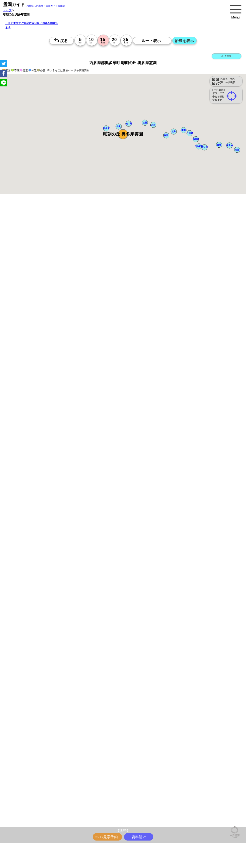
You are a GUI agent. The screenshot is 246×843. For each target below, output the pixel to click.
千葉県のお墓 (211, 812)
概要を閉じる (65, 270)
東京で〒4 (99, 770)
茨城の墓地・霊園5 (163, 796)
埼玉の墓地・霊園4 (193, 791)
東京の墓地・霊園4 (136, 791)
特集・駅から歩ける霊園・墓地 (145, 738)
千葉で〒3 (68, 770)
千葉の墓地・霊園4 (220, 791)
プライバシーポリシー (26, 823)
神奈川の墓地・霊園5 (80, 796)
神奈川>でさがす (144, 775)
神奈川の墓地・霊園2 (107, 786)
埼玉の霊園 (159, 823)
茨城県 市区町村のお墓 (59, 812)
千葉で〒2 (216, 765)
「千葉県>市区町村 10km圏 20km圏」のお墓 (41, 807)
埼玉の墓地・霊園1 (212, 781)
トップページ (39, 733)
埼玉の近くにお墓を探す (133, 817)
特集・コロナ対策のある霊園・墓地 (190, 738)
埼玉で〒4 (134, 770)
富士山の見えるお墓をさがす (108, 744)
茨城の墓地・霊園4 (24, 796)
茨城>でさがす (209, 775)
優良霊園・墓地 (22, 685)
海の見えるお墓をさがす (145, 744)
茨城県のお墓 (231, 812)
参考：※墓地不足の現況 (132, 399)
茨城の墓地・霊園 (129, 781)
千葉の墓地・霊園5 (136, 796)
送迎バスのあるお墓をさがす (182, 744)
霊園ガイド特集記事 (25, 738)
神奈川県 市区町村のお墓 (181, 807)
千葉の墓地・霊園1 (24, 786)
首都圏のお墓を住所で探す (94, 812)
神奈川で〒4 (117, 770)
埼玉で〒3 (53, 770)
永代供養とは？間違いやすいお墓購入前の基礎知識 (160, 733)
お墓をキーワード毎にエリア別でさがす (178, 749)
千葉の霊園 (142, 823)
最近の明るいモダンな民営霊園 (102, 738)
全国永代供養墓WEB (209, 733)
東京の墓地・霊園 (24, 781)
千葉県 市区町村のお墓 (27, 812)
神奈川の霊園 (124, 823)
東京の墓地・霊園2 (79, 786)
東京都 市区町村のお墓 (147, 807)
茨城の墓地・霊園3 (109, 791)
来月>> (150, 479)
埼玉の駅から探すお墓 (139, 754)
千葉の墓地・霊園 (103, 781)
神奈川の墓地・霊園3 (26, 791)
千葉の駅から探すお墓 (170, 754)
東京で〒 (93, 765)
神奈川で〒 (109, 765)
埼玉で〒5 (214, 770)
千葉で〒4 (149, 770)
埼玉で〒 (124, 765)
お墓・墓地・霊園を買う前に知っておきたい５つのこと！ (87, 733)
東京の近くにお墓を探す (28, 817)
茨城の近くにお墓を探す (168, 817)
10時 (156, 506)
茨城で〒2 (232, 765)
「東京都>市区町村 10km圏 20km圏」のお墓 (41, 802)
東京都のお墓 (149, 812)
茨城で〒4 (165, 770)
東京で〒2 (167, 765)
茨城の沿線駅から (24, 765)
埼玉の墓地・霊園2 (136, 786)
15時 (156, 517)
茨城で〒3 (84, 770)
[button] (123, 134)
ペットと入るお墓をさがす (29, 744)
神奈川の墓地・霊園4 (164, 791)
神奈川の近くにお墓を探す (64, 817)
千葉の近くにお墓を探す (99, 817)
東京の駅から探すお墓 (73, 754)
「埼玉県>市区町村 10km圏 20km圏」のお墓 (164, 802)
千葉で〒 (138, 765)
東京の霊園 (105, 823)
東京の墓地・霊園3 (217, 786)
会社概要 (220, 817)
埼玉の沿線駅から (184, 759)
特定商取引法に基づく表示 (61, 823)
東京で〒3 (19, 770)
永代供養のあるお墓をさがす (68, 744)
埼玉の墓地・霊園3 (55, 791)
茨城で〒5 (19, 775)
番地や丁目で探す (189, 796)
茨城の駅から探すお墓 (201, 754)
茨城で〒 (152, 765)
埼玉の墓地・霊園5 (109, 796)
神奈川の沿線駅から (158, 759)
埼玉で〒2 (201, 765)
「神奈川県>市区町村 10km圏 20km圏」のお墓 (103, 802)
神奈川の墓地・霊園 (51, 781)
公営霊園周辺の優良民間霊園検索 (78, 749)
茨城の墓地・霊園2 (190, 786)
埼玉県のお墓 (191, 812)
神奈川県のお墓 (170, 812)
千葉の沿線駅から (210, 759)
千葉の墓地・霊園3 (82, 791)
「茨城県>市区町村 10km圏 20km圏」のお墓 (101, 807)
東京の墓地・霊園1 (155, 781)
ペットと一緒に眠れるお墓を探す (121, 227)
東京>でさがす (121, 775)
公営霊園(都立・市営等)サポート (33, 749)
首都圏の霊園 (194, 823)
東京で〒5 (180, 770)
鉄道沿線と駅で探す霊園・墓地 (32, 759)
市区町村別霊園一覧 (199, 817)
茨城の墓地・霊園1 (52, 786)
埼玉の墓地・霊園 (77, 781)
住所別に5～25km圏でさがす (91, 775)
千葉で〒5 (230, 770)
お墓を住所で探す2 (126, 812)
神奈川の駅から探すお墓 (106, 754)
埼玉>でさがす (167, 775)
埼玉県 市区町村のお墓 (214, 807)
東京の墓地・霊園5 (52, 796)
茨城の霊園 (176, 823)
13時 (156, 512)
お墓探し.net (213, 823)
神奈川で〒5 (198, 770)
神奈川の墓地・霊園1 (183, 781)
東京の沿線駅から (130, 759)
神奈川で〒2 (184, 765)
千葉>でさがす (188, 775)
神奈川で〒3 (36, 770)
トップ (7, 10)
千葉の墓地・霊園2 (163, 786)
